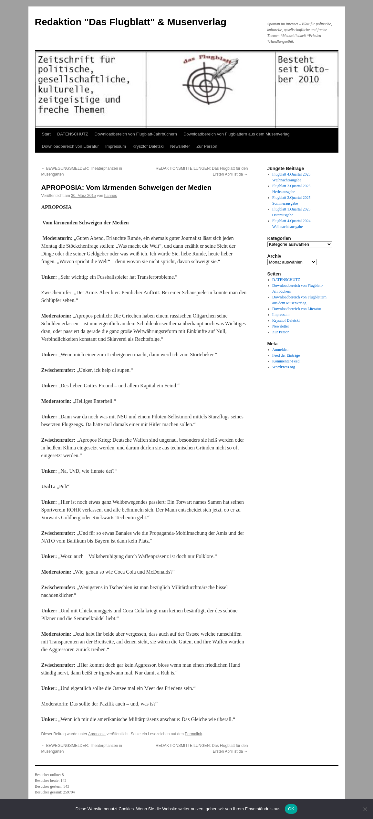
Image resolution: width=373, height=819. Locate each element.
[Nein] (365, 809)
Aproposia (97, 734)
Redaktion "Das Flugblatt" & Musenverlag (131, 21)
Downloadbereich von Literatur (70, 146)
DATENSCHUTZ (72, 134)
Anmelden (280, 349)
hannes (110, 195)
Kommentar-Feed (285, 361)
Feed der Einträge (286, 355)
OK (291, 808)
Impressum (115, 146)
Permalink (193, 734)
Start (46, 134)
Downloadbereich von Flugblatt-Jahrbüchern (136, 134)
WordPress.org (283, 367)
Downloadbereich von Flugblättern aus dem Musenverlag (236, 134)
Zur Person (206, 146)
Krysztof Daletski (148, 146)
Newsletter (180, 146)
